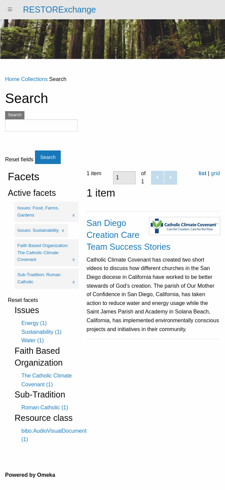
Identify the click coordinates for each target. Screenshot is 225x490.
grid (215, 173)
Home (12, 79)
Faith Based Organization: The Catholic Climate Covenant (43, 252)
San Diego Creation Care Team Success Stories (128, 234)
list (202, 173)
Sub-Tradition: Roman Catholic (38, 278)
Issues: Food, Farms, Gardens (38, 211)
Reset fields (19, 159)
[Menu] (10, 10)
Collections (34, 79)
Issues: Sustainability (38, 230)
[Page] (124, 177)
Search (15, 114)
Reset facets (23, 300)
